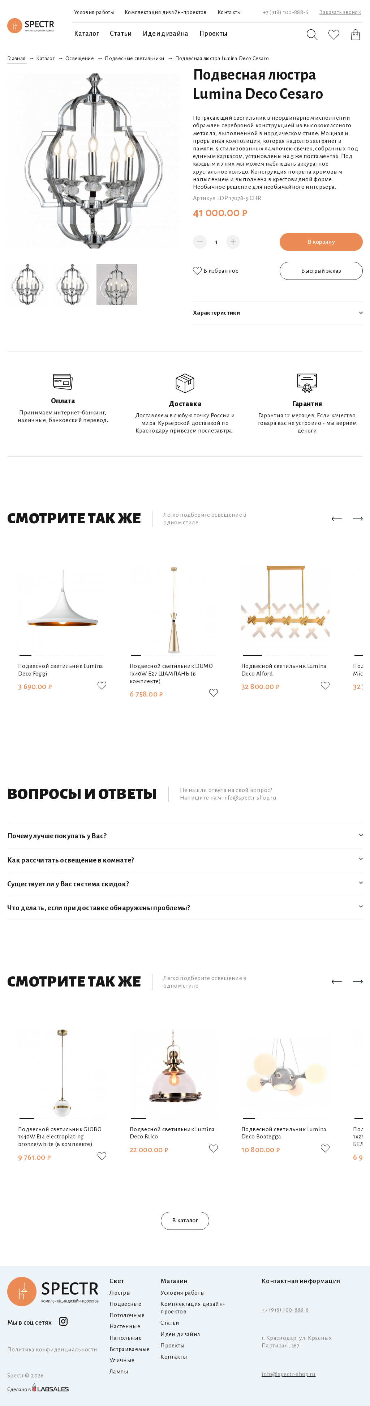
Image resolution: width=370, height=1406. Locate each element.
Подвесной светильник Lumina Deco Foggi (60, 670)
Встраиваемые (129, 1349)
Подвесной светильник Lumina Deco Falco (172, 1133)
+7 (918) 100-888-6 (285, 12)
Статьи (121, 33)
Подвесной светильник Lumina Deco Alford (284, 670)
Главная (16, 58)
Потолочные (127, 1315)
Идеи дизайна (166, 33)
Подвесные (125, 1304)
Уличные (121, 1360)
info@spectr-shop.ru (289, 1374)
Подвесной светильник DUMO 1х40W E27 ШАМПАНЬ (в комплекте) (171, 673)
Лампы (119, 1371)
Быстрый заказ (321, 271)
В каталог (185, 1220)
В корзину (321, 242)
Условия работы (94, 12)
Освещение (79, 58)
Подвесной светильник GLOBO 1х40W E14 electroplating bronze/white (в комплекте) (60, 1136)
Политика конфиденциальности (52, 1349)
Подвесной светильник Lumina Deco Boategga (284, 1133)
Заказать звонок (340, 12)
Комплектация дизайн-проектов (166, 12)
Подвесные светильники (134, 58)
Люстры (120, 1293)
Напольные (125, 1338)
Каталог (86, 33)
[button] (337, 519)
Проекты (213, 33)
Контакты (229, 12)
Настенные (124, 1326)
